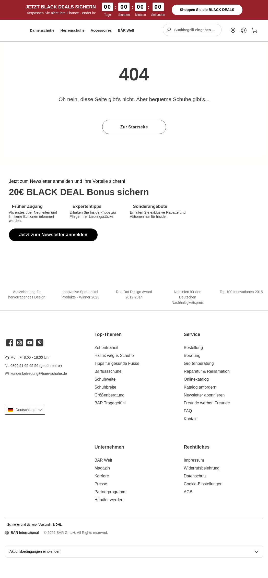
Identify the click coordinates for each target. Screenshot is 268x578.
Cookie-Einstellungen (203, 484)
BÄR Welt (103, 460)
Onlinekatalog (196, 379)
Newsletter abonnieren (204, 395)
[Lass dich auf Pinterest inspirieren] (39, 342)
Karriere (102, 476)
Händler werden (109, 500)
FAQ (188, 411)
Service (192, 334)
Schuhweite (105, 379)
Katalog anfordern (200, 387)
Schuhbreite (105, 387)
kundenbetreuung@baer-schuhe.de (38, 373)
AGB (188, 492)
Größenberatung (109, 395)
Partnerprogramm (110, 492)
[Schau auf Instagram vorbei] (19, 342)
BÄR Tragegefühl (110, 403)
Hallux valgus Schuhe (114, 355)
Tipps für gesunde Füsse (117, 363)
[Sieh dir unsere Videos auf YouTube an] (29, 342)
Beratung (192, 355)
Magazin (102, 468)
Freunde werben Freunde (207, 403)
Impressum (194, 460)
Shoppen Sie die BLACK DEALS (207, 10)
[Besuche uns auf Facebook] (9, 342)
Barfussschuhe (108, 371)
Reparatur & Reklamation (207, 371)
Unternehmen (109, 447)
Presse (101, 484)
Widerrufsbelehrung (201, 468)
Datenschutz (195, 476)
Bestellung (193, 347)
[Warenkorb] (253, 30)
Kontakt (190, 419)
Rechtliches (196, 447)
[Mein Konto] (243, 30)
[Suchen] (168, 30)
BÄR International (25, 533)
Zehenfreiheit (106, 347)
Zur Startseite (134, 127)
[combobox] (197, 30)
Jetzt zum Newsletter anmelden (53, 234)
